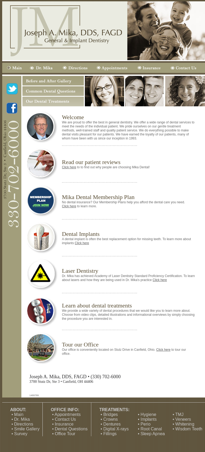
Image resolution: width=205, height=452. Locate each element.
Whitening (184, 424)
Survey (20, 433)
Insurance (64, 424)
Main (18, 414)
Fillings (110, 433)
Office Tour (65, 433)
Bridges (110, 414)
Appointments (67, 414)
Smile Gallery (27, 429)
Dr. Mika (22, 419)
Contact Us (65, 419)
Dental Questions (71, 429)
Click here (69, 167)
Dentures (112, 424)
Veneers (183, 419)
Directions (23, 424)
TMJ (179, 414)
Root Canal (151, 429)
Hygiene (148, 414)
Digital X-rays (116, 429)
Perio (146, 424)
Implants (149, 419)
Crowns (110, 419)
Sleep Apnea (153, 433)
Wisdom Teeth (188, 429)
